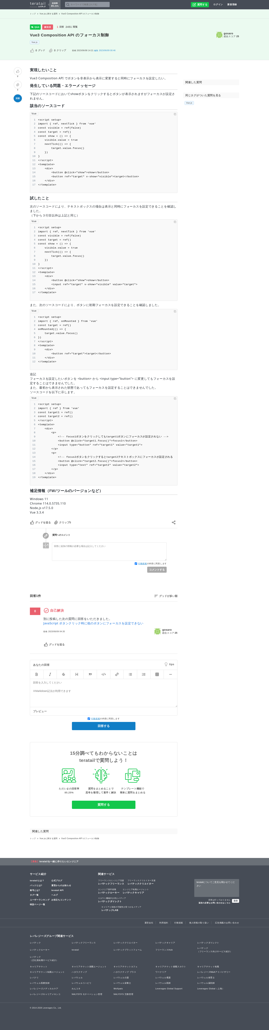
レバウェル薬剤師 (206, 983)
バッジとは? (36, 885)
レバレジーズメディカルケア (44, 988)
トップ (33, 14)
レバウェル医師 (163, 983)
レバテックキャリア (136, 891)
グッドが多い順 (168, 596)
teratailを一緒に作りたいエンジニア (59, 861)
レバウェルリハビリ (81, 983)
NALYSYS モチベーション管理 (87, 994)
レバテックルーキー (108, 891)
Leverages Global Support (169, 988)
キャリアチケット (38, 966)
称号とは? (35, 890)
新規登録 (232, 4)
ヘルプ (54, 895)
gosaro (228, 33)
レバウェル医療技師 (40, 983)
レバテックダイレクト (112, 900)
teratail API (57, 890)
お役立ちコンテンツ (61, 900)
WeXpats (118, 988)
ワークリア (160, 972)
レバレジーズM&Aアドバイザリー (214, 972)
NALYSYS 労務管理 (123, 994)
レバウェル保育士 (206, 977)
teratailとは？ (37, 880)
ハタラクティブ (79, 972)
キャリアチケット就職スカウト (170, 966)
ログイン (218, 4)
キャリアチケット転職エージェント (47, 972)
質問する (104, 804)
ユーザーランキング (40, 900)
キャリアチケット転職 (208, 966)
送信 (236, 901)
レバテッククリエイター (142, 882)
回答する (104, 726)
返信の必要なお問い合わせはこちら (215, 903)
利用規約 (163, 923)
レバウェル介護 (121, 977)
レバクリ (34, 977)
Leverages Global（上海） (210, 988)
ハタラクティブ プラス (125, 972)
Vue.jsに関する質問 (49, 14)
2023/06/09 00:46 (104, 50)
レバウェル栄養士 (122, 983)
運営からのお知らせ (61, 885)
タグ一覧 (34, 895)
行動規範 (142, 563)
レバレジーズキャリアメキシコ (45, 994)
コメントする (157, 569)
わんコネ (76, 988)
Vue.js (35, 42)
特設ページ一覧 (37, 904)
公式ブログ (56, 880)
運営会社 (149, 923)
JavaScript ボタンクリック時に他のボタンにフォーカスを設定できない (93, 623)
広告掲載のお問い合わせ (227, 923)
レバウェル (77, 977)
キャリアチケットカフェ (126, 966)
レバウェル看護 (163, 977)
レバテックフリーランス (111, 882)
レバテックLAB (121, 909)
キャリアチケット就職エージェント (89, 966)
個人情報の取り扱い (199, 923)
